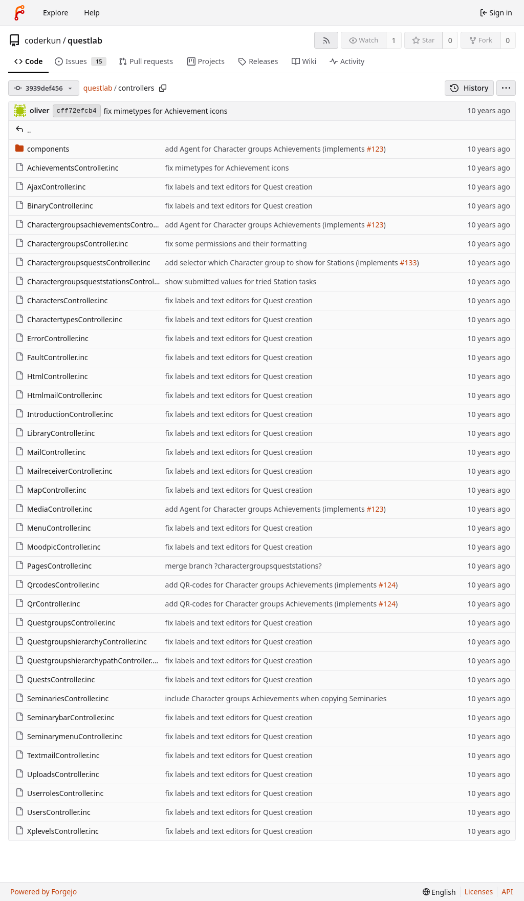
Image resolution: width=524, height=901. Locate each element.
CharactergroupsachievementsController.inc (94, 224)
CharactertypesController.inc (68, 319)
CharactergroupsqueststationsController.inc (94, 281)
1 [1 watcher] (394, 40)
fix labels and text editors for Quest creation (239, 187)
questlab (85, 40)
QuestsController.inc (55, 679)
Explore (55, 12)
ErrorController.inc (52, 338)
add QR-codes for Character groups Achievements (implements (272, 585)
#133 (408, 262)
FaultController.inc (51, 357)
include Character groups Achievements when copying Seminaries (276, 698)
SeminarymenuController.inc (68, 736)
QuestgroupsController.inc (65, 622)
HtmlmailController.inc (58, 395)
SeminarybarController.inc (64, 717)
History (469, 88)
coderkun (43, 40)
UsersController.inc (53, 812)
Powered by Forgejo (43, 891)
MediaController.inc (53, 509)
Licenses (479, 891)
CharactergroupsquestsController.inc (82, 262)
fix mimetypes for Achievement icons (166, 111)
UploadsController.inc (57, 774)
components (42, 149)
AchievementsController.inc (66, 168)
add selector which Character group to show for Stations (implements (282, 262)
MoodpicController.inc (58, 547)
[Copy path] (163, 88)
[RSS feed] (326, 40)
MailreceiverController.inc (64, 471)
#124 (387, 585)
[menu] (506, 88)
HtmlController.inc (51, 376)
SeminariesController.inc (61, 698)
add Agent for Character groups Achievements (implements (266, 149)
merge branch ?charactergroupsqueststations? (243, 566)
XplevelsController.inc (57, 831)
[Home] (19, 13)
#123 (374, 149)
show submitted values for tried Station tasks (241, 281)
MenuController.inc (53, 528)
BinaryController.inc (54, 206)
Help (92, 12)
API (507, 891)
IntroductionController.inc (64, 414)
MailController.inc (50, 452)
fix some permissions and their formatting (236, 243)
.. (23, 130)
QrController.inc (47, 604)
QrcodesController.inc (57, 585)
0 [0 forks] (508, 40)
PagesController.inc (53, 566)
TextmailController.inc (57, 755)
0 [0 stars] (450, 40)
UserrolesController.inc (59, 793)
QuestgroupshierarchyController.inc (81, 641)
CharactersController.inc (61, 300)
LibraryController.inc (55, 433)
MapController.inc (50, 490)
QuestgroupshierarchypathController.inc (88, 660)
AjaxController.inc (50, 187)
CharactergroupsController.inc (71, 243)
